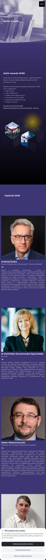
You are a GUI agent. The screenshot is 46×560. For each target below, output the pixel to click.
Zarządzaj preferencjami (23, 550)
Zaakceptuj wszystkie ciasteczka (23, 544)
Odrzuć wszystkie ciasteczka (23, 556)
